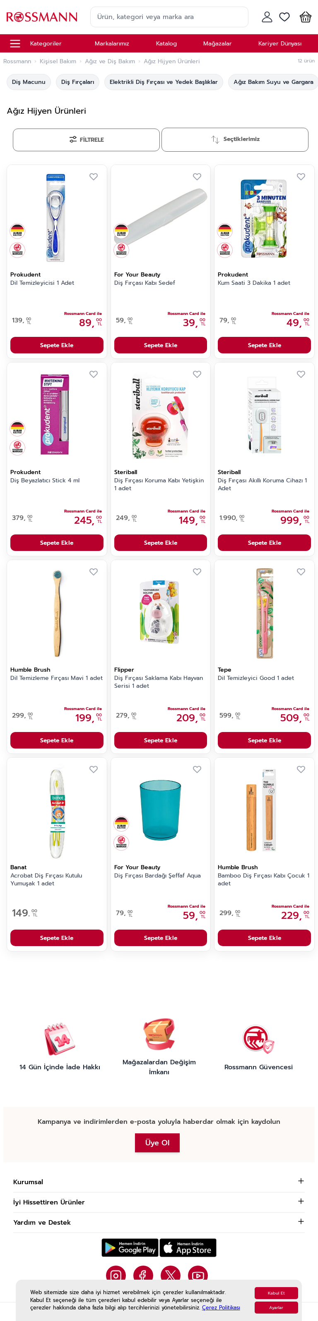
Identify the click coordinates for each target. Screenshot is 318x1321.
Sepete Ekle (56, 345)
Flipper (124, 669)
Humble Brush (30, 669)
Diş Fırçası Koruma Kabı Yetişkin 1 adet (159, 485)
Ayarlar (276, 1307)
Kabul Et (276, 1293)
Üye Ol (157, 1143)
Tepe (224, 669)
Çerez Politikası (221, 1307)
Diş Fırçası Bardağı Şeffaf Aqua (157, 876)
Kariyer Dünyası (279, 43)
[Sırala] (235, 140)
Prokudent (25, 274)
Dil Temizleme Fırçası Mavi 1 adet (56, 678)
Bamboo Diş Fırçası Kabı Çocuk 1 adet (263, 880)
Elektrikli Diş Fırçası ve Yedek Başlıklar (164, 82)
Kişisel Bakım (58, 61)
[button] (303, 17)
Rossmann (17, 61)
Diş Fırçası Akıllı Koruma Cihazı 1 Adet (262, 485)
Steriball (125, 472)
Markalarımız (112, 43)
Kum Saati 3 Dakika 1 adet (254, 283)
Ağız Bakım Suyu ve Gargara (273, 82)
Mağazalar (217, 43)
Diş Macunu (29, 82)
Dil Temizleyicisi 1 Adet (42, 283)
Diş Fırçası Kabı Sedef (144, 283)
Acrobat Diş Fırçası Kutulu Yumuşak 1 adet (46, 880)
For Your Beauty (137, 274)
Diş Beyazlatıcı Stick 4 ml (45, 481)
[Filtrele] (86, 140)
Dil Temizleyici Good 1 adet (256, 678)
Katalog (166, 43)
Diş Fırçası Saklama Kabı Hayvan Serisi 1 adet (158, 682)
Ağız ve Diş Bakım (110, 61)
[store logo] (42, 16)
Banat (18, 867)
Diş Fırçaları (77, 82)
